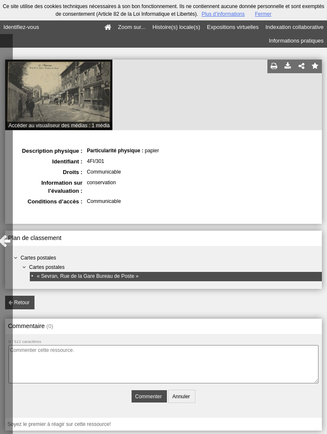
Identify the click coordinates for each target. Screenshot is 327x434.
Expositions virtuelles (232, 27)
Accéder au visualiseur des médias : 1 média (59, 125)
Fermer (263, 14)
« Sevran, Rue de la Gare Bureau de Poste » (88, 276)
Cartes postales (38, 258)
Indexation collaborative (294, 27)
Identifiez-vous (21, 27)
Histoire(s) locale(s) (176, 27)
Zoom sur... (132, 27)
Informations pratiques (296, 40)
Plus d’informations (222, 14)
